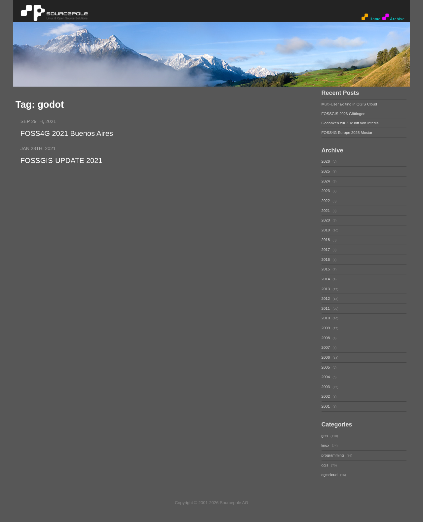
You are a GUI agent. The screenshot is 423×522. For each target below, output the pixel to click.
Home (371, 17)
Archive (393, 17)
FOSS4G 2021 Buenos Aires (66, 133)
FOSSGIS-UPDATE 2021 (61, 160)
